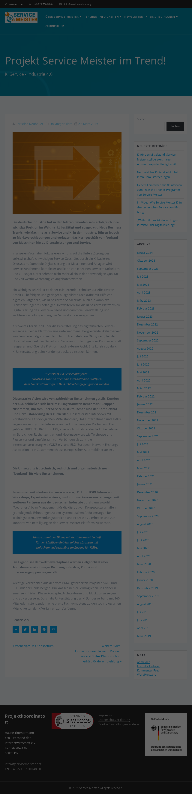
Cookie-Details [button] (155, 785)
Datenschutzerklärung (176, 785)
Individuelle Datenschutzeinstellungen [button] (168, 774)
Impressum (168, 788)
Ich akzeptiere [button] (168, 759)
